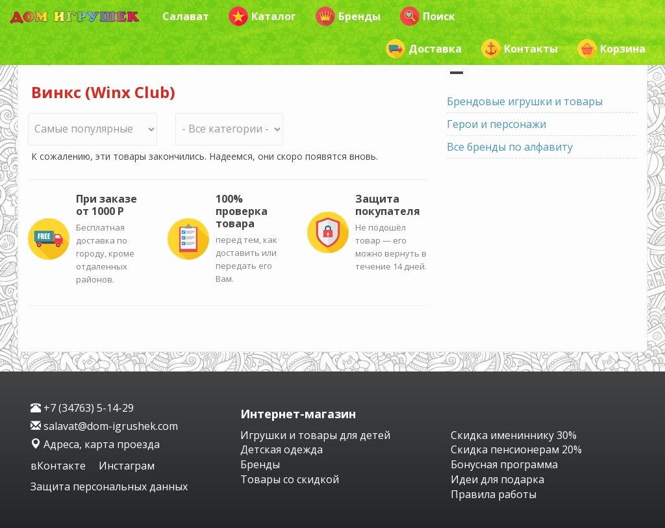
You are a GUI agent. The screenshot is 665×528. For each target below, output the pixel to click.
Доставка (424, 48)
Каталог (262, 16)
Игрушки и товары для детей (315, 435)
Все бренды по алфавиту (510, 147)
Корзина (611, 48)
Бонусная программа (504, 464)
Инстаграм (127, 466)
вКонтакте (59, 466)
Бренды (348, 16)
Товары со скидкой (289, 479)
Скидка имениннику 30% (514, 435)
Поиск (427, 16)
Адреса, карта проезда (95, 444)
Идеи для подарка (497, 479)
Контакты (519, 48)
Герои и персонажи (496, 124)
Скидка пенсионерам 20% (516, 449)
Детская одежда (281, 449)
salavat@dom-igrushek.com (104, 426)
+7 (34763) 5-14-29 (82, 408)
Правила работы (493, 494)
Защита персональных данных (109, 486)
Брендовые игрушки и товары (525, 101)
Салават (185, 16)
